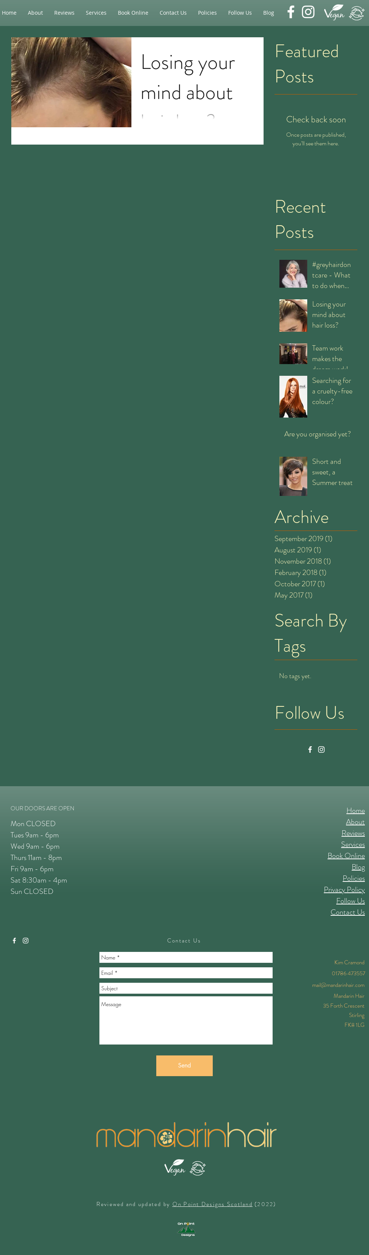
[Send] (184, 1065)
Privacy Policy (344, 889)
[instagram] (308, 11)
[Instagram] (321, 749)
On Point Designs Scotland (212, 1204)
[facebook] (290, 11)
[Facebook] (310, 749)
